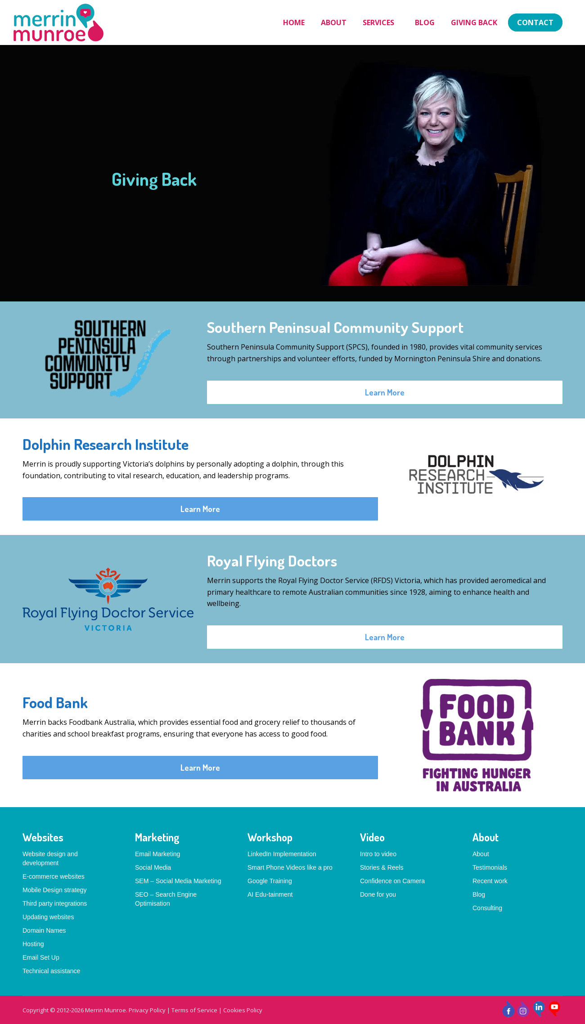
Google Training (270, 881)
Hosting (33, 944)
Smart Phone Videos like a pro (290, 867)
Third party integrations (54, 903)
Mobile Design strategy (54, 890)
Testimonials (489, 867)
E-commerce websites (53, 876)
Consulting (487, 908)
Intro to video (378, 854)
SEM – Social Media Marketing (178, 881)
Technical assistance (51, 971)
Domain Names (44, 930)
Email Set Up (40, 957)
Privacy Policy (147, 1010)
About (480, 854)
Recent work (490, 881)
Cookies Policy (242, 1010)
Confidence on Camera (392, 881)
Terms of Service (194, 1010)
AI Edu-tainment (270, 894)
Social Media (153, 867)
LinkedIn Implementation (282, 854)
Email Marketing (157, 854)
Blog (478, 894)
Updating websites (48, 917)
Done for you (378, 894)
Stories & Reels (381, 867)
